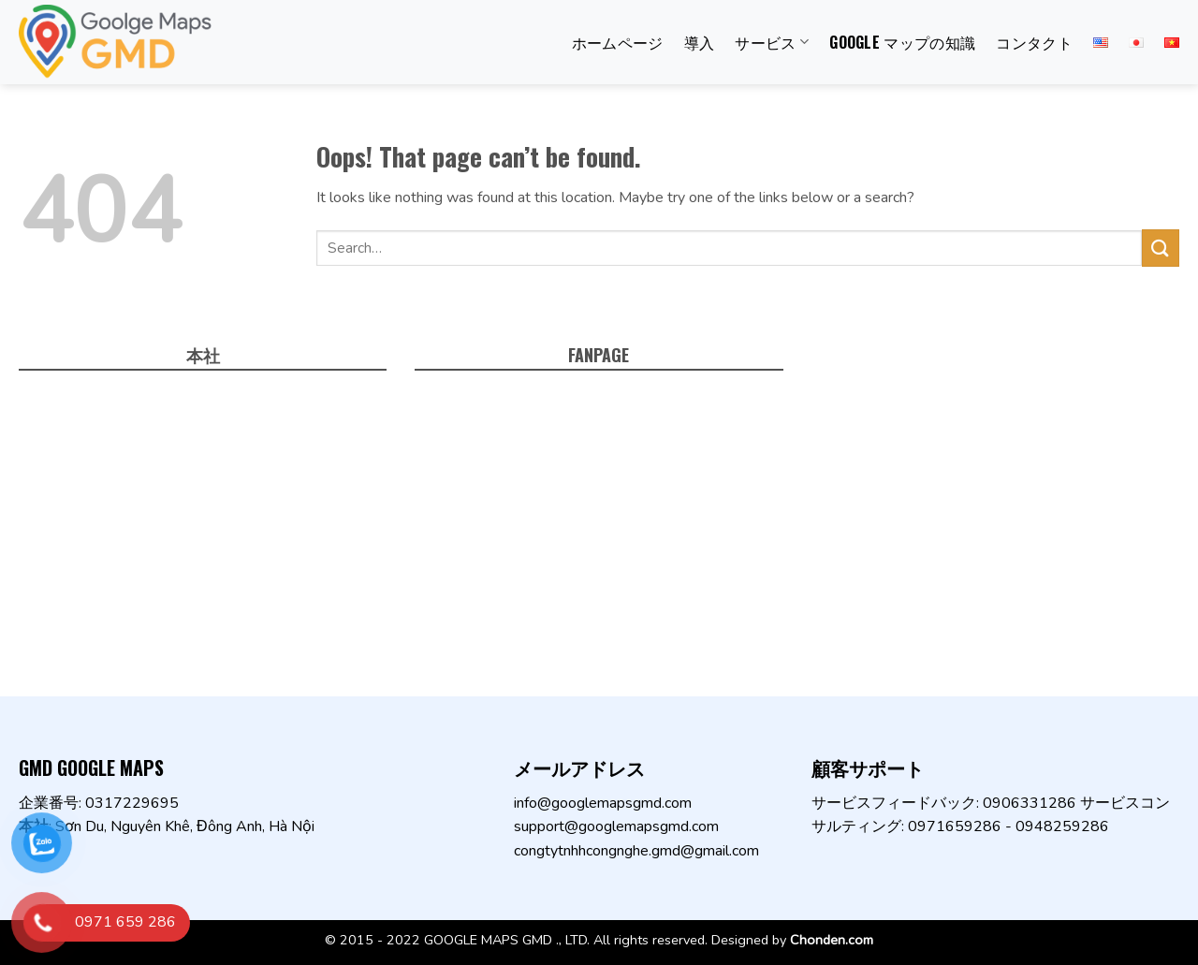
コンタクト (1034, 42)
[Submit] (1160, 247)
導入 (699, 42)
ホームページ (618, 42)
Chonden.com (831, 939)
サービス (772, 42)
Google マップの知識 (902, 42)
